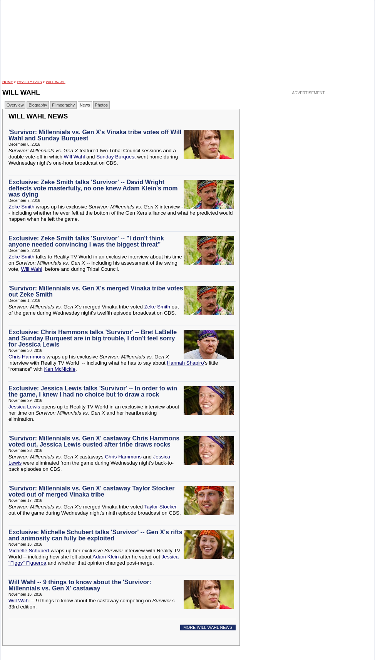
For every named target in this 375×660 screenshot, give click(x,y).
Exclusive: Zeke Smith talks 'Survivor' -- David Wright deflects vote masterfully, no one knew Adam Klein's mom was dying (92, 188)
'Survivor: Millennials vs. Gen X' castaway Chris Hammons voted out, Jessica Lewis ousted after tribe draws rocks (93, 441)
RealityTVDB (29, 82)
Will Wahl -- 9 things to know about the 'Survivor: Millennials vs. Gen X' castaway (79, 585)
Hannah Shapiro (185, 363)
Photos (101, 105)
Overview (15, 105)
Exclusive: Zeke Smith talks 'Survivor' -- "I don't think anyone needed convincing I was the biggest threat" (86, 241)
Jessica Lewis (24, 407)
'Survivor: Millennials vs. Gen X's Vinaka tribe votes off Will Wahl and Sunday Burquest (94, 135)
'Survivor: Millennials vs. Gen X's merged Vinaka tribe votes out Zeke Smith (95, 291)
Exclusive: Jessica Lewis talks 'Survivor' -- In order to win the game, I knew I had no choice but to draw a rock (92, 391)
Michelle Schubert (28, 550)
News (85, 105)
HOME (7, 82)
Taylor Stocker (160, 507)
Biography (37, 105)
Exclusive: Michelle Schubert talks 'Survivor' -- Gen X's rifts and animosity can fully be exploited (95, 535)
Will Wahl (55, 82)
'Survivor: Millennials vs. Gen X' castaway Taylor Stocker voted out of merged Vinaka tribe (91, 491)
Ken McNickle (59, 369)
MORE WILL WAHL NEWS (207, 627)
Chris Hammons (26, 357)
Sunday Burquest (116, 157)
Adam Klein (105, 557)
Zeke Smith (21, 207)
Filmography (63, 105)
